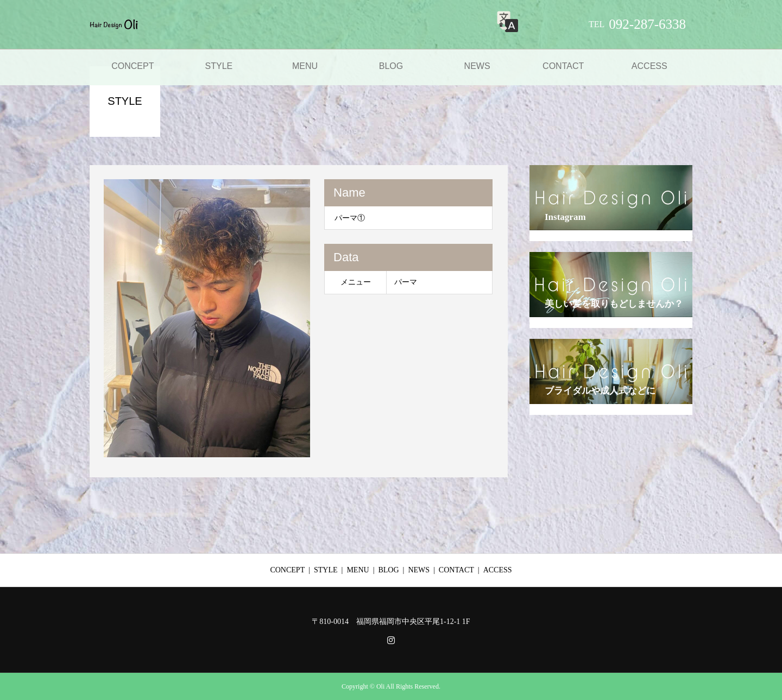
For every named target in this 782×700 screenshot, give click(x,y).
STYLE (219, 66)
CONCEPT (132, 66)
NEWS (477, 66)
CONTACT (563, 66)
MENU (305, 66)
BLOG (391, 66)
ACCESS (649, 66)
